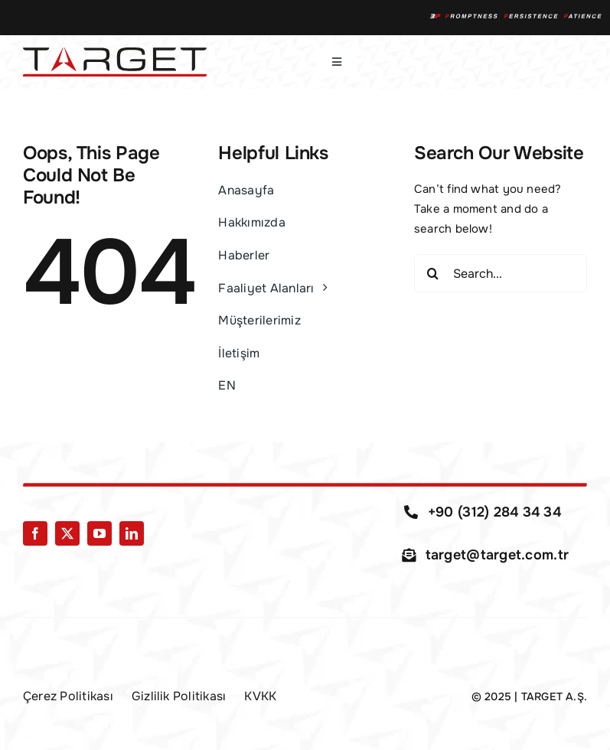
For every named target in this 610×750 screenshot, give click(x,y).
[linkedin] (131, 533)
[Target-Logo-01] (115, 52)
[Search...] (500, 273)
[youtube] (99, 533)
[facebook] (35, 533)
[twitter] (67, 533)
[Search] (433, 273)
